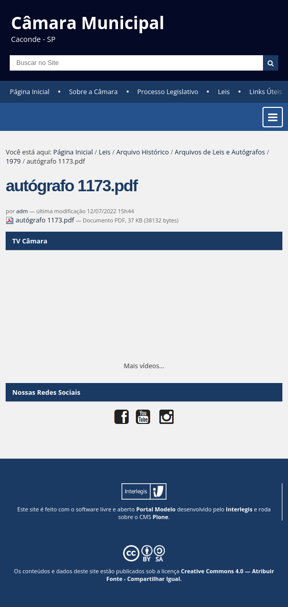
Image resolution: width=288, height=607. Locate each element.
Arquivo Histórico (142, 151)
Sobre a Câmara (93, 91)
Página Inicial (30, 91)
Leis (224, 91)
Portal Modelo (156, 509)
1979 (13, 161)
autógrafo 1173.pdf (41, 219)
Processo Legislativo (168, 91)
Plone (161, 517)
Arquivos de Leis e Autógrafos (220, 151)
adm (22, 211)
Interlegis (239, 509)
